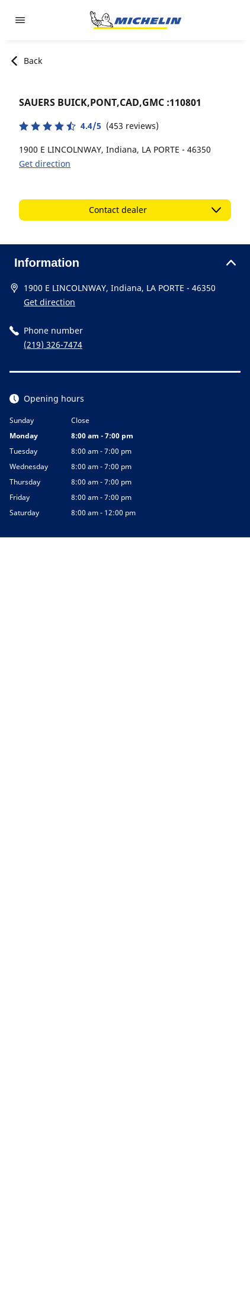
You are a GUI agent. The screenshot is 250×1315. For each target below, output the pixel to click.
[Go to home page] (135, 20)
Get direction (44, 163)
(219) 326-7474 (53, 344)
